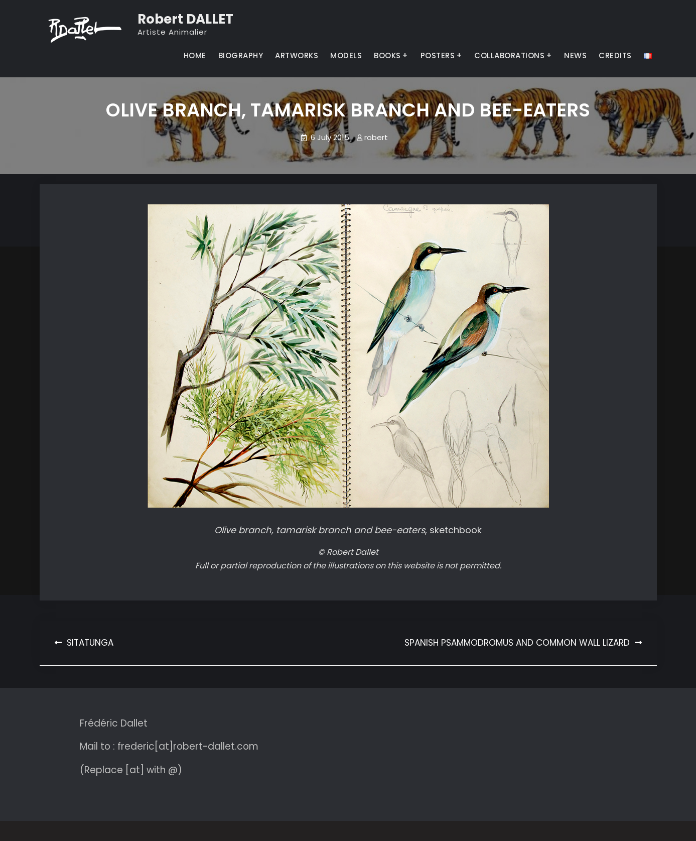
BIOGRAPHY (240, 55)
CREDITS (615, 55)
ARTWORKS (296, 55)
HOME (195, 55)
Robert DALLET (185, 19)
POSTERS (438, 55)
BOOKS (387, 55)
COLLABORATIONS (509, 55)
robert (376, 137)
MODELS (346, 55)
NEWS (575, 55)
